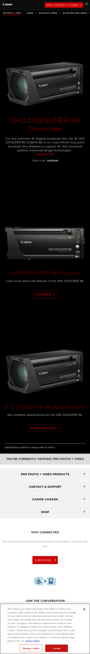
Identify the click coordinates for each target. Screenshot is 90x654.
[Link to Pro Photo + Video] (7, 4)
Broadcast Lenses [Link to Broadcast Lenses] (48, 13)
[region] (45, 628)
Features (45, 301)
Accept (56, 648)
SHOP (45, 512)
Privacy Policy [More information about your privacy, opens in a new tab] (33, 640)
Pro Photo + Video (63, 5)
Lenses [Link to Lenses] (30, 13)
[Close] (84, 609)
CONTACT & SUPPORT (45, 487)
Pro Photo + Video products (45, 474)
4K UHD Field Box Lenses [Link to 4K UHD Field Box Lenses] (75, 13)
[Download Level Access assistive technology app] (45, 582)
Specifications (45, 435)
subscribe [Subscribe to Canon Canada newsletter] (45, 560)
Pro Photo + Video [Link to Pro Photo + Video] (12, 13)
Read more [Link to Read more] (45, 161)
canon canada (45, 499)
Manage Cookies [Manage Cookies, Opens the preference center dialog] (30, 648)
